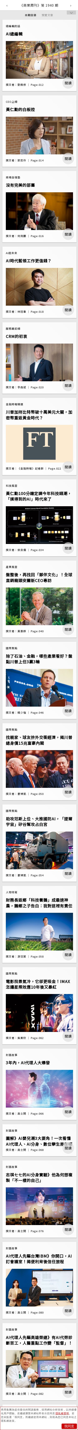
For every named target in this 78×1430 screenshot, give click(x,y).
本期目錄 (30, 15)
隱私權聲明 (62, 1413)
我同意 (69, 1426)
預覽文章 (47, 15)
